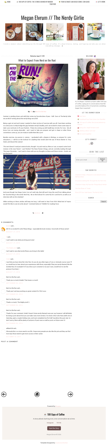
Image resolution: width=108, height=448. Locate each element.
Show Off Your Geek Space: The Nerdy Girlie (89, 192)
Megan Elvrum (51, 434)
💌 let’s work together (84, 134)
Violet (8, 259)
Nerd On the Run (40, 111)
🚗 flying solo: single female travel (88, 127)
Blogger (58, 406)
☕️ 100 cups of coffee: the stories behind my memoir (34, 2)
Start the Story (54, 428)
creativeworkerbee (61, 443)
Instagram (50, 422)
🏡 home (8, 2)
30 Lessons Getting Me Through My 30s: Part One (90, 180)
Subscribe (102, 160)
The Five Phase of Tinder (83, 188)
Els (31, 111)
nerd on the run (37, 213)
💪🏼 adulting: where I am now (86, 130)
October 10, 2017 (13, 336)
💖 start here (81, 116)
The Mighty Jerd (11, 248)
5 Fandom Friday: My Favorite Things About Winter (91, 184)
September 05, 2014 (14, 283)
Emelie (8, 226)
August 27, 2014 (13, 232)
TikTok (59, 422)
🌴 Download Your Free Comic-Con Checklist (91, 119)
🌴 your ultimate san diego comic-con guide (74, 2)
